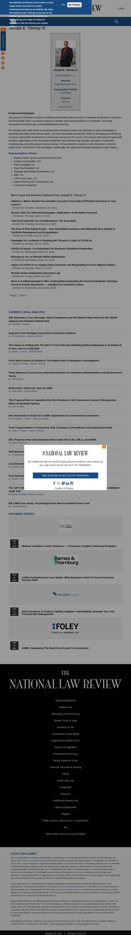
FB (54, 483)
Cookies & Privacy (64, 488)
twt (59, 483)
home (72, 483)
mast (63, 483)
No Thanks (74, 4)
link (67, 483)
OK (63, 4)
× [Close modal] (104, 446)
